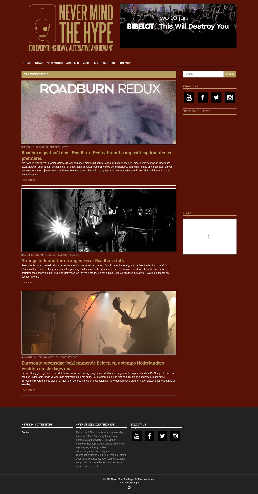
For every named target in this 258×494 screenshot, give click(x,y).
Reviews (62, 255)
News (39, 63)
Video (86, 63)
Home (27, 63)
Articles (72, 63)
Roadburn (74, 255)
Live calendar (104, 63)
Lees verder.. (29, 179)
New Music (55, 63)
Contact (124, 63)
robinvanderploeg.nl (129, 482)
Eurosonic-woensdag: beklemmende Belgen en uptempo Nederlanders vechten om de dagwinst (93, 365)
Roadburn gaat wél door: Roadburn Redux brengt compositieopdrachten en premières (97, 155)
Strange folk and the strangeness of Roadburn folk (73, 260)
